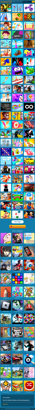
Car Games (28, 408)
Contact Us (18, 408)
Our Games (10, 408)
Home (6, 408)
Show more (5, 404)
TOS (21, 408)
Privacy (24, 408)
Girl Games (14, 408)
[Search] (27, 2)
